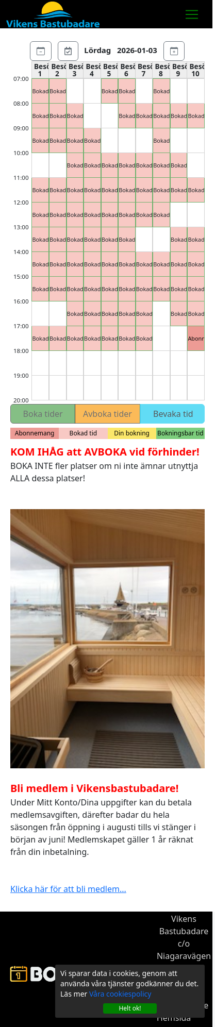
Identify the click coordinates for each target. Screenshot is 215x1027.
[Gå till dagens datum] (68, 50)
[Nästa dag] (174, 50)
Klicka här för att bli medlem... (68, 889)
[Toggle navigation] (191, 14)
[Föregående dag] (41, 50)
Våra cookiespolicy (120, 994)
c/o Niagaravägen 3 (184, 956)
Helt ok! (130, 1008)
